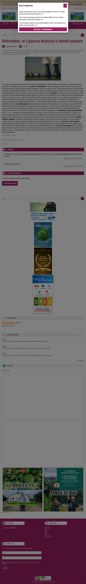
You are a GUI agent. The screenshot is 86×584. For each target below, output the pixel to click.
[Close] (65, 6)
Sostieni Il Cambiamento (43, 29)
